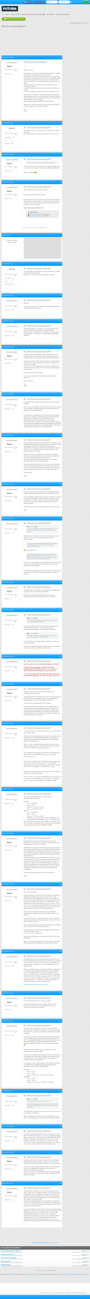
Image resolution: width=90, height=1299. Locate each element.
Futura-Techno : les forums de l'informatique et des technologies (28, 14)
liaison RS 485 (53, 1242)
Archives (46, 1293)
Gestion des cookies (59, 1293)
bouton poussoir (6, 1261)
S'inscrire (28, 2)
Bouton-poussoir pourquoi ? (9, 1257)
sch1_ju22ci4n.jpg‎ (33, 214)
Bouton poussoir (6, 1264)
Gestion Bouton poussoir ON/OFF (10, 1251)
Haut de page (82, 1293)
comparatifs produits (31, 1274)
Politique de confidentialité (71, 1293)
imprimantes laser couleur (65, 1274)
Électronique (50, 14)
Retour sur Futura (39, 2)
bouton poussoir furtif (7, 1254)
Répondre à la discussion (13, 19)
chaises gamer (85, 1274)
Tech (11, 1274)
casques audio (76, 1274)
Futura (41, 1293)
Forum (7, 14)
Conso (51, 1293)
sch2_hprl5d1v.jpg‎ (33, 215)
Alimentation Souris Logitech (40, 1242)
